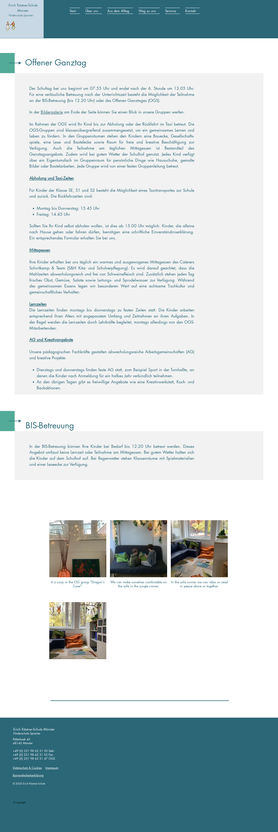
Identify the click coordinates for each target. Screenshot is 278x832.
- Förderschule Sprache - (21, 15)
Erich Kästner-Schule (23, 5)
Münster (22, 10)
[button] (94, 11)
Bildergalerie (52, 112)
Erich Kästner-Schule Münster (34, 729)
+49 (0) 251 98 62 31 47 (30, 759)
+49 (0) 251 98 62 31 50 (30, 751)
